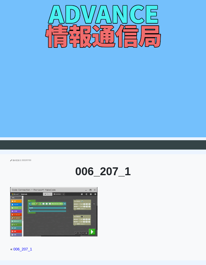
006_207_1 (22, 249)
